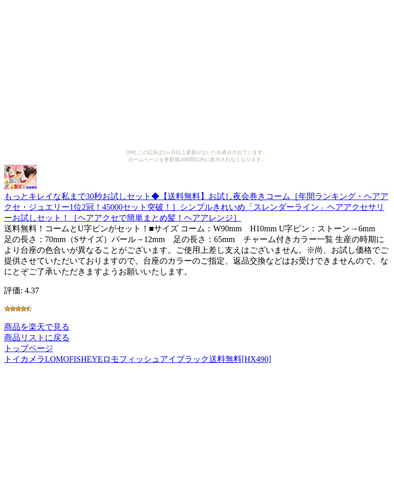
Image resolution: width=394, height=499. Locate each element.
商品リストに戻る (36, 337)
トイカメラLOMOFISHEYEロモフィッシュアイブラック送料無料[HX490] (137, 359)
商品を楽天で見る (36, 326)
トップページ (28, 348)
